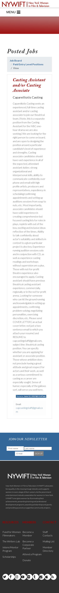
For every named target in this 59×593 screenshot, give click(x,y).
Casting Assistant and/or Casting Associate (29, 85)
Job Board (16, 60)
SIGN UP (38, 453)
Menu (13, 12)
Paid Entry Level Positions (28, 64)
